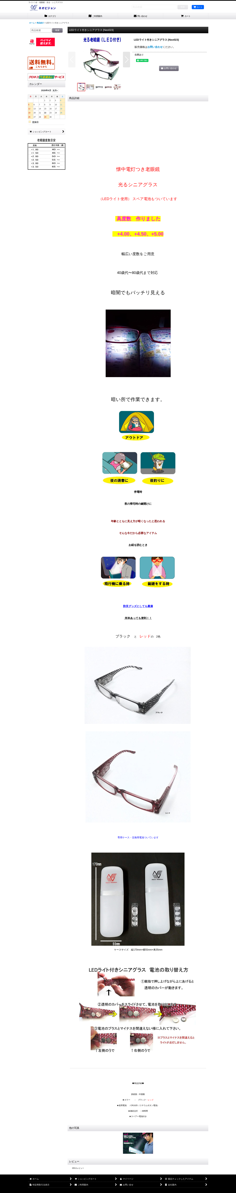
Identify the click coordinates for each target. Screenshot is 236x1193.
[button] (71, 59)
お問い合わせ (155, 46)
